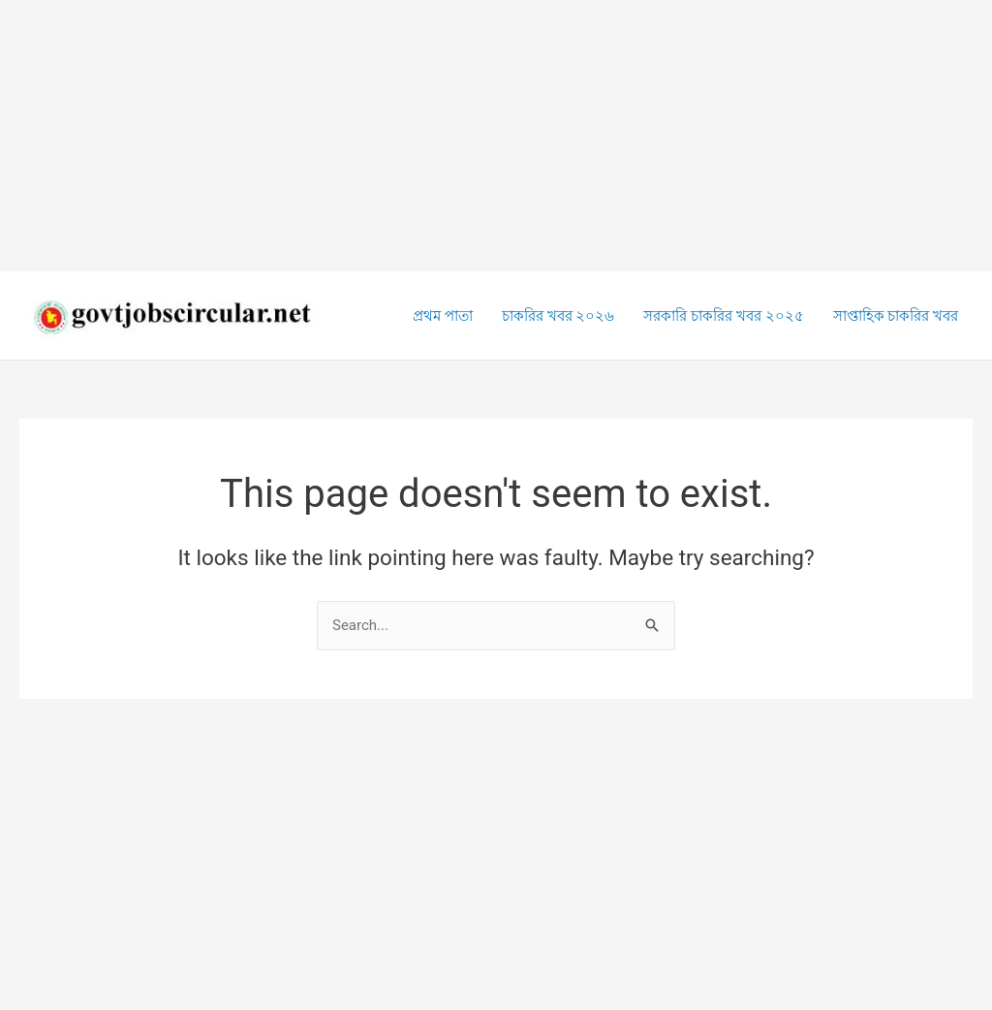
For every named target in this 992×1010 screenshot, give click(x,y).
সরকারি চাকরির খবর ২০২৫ (723, 316)
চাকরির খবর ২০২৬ (558, 316)
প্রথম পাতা (443, 316)
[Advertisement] (496, 135)
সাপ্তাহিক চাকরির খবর (895, 316)
